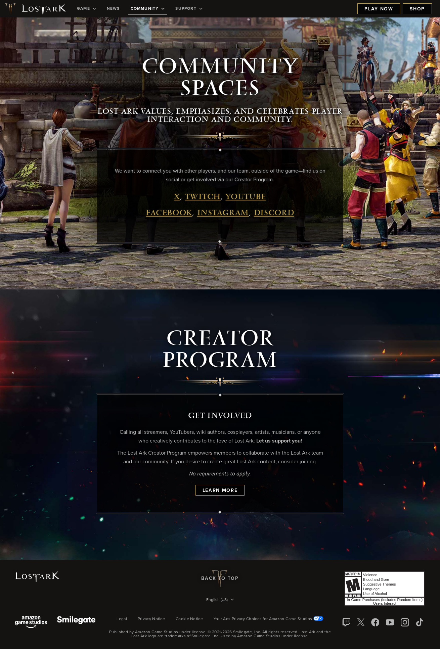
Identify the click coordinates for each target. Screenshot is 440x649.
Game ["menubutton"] (86, 9)
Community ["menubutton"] (148, 9)
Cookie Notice (189, 619)
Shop (417, 9)
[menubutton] (220, 600)
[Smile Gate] (76, 622)
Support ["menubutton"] (188, 9)
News (113, 9)
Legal (122, 619)
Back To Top (219, 578)
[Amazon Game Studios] (31, 622)
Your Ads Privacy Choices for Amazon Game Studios (268, 619)
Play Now (378, 9)
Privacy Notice (151, 619)
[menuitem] (86, 8)
